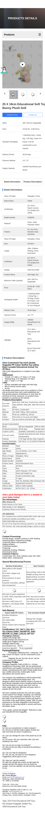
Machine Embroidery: (14, 566)
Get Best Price (12, 115)
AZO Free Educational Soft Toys (21, 801)
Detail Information (12, 182)
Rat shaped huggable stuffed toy (16, 804)
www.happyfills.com (15, 791)
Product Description (33, 182)
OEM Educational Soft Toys (14, 807)
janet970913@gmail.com (15, 777)
